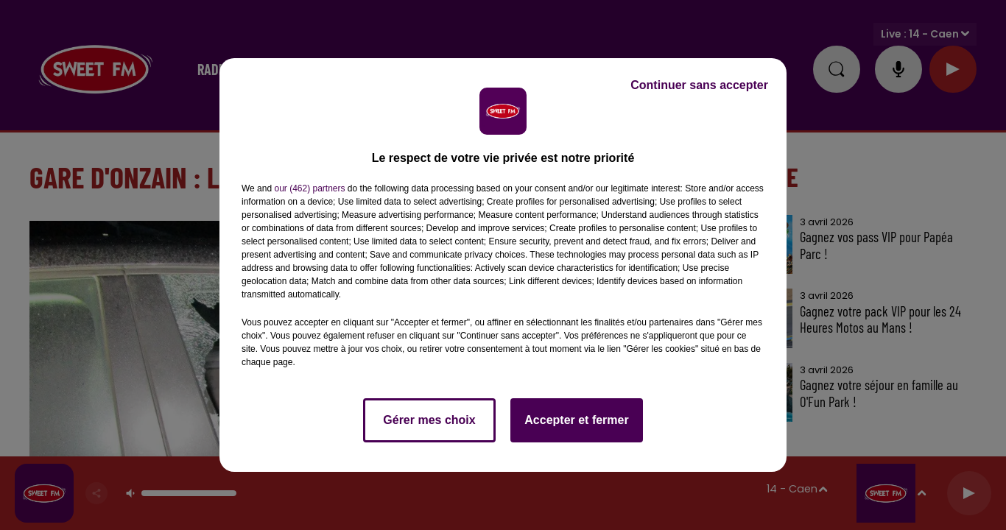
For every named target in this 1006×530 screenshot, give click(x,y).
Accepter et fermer (576, 420)
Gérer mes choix (429, 420)
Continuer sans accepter (699, 85)
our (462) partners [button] (309, 188)
